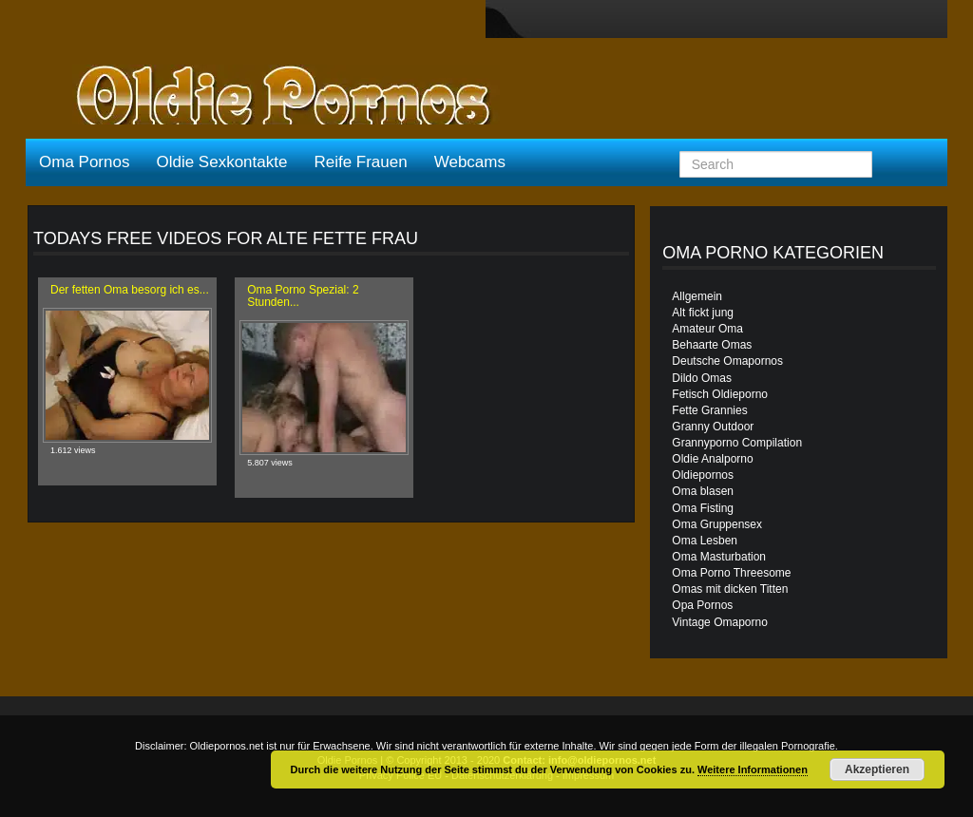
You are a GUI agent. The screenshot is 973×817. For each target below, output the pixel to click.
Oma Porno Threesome (731, 573)
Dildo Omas (702, 378)
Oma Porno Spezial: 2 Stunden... (302, 296)
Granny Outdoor (713, 426)
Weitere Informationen (752, 769)
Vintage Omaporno (720, 622)
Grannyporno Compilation (737, 442)
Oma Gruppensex (717, 524)
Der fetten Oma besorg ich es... (129, 289)
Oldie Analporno (712, 459)
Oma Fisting (703, 508)
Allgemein (697, 296)
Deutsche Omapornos (727, 361)
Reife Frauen (360, 162)
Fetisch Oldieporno (720, 394)
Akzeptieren (877, 769)
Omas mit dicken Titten (730, 589)
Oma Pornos (84, 162)
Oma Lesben (704, 540)
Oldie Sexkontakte (221, 162)
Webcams (470, 162)
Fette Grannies (709, 410)
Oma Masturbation (719, 556)
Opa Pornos (702, 605)
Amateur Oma (707, 328)
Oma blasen (703, 491)
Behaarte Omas (712, 345)
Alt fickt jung (703, 312)
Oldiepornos (703, 475)
